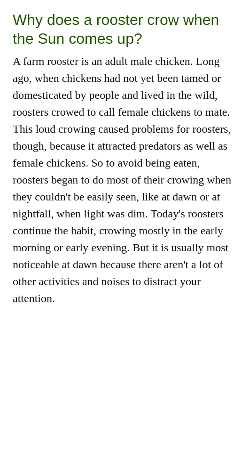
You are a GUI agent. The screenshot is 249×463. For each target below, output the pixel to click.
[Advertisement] (124, 397)
